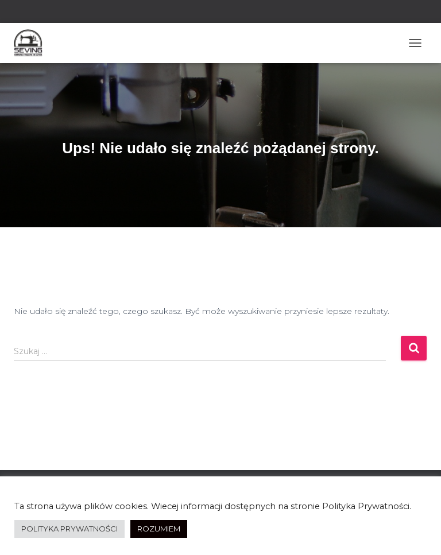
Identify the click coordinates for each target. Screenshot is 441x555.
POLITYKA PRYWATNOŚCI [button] (69, 528)
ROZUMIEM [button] (158, 528)
